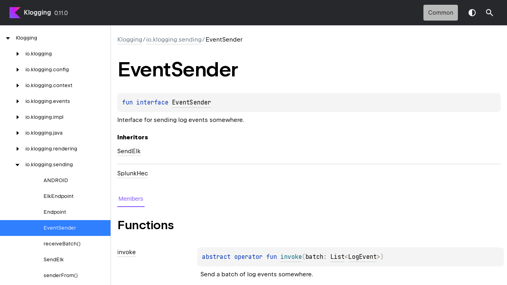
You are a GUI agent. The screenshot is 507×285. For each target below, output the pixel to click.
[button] (489, 13)
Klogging (37, 12)
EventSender (191, 102)
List (337, 257)
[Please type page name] (489, 13)
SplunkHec (132, 173)
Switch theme (472, 13)
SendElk (129, 151)
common (440, 13)
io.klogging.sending (174, 39)
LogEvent (362, 257)
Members (130, 198)
